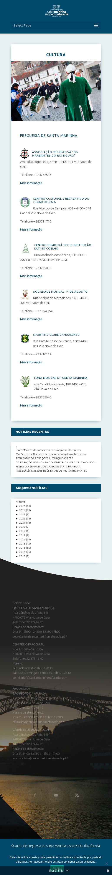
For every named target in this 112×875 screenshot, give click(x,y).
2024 (22, 510)
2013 (22, 556)
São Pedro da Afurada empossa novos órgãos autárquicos (51, 454)
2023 (22, 514)
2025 (22, 505)
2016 (22, 543)
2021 (22, 522)
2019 (22, 530)
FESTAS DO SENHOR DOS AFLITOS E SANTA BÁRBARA (48, 466)
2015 (22, 547)
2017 (22, 539)
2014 (22, 551)
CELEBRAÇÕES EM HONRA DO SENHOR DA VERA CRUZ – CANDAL (56, 462)
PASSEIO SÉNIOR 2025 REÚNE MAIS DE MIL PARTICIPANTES (51, 470)
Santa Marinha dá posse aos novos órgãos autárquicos (48, 449)
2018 (22, 535)
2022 (22, 518)
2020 (22, 526)
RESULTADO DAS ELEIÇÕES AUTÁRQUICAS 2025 (44, 458)
